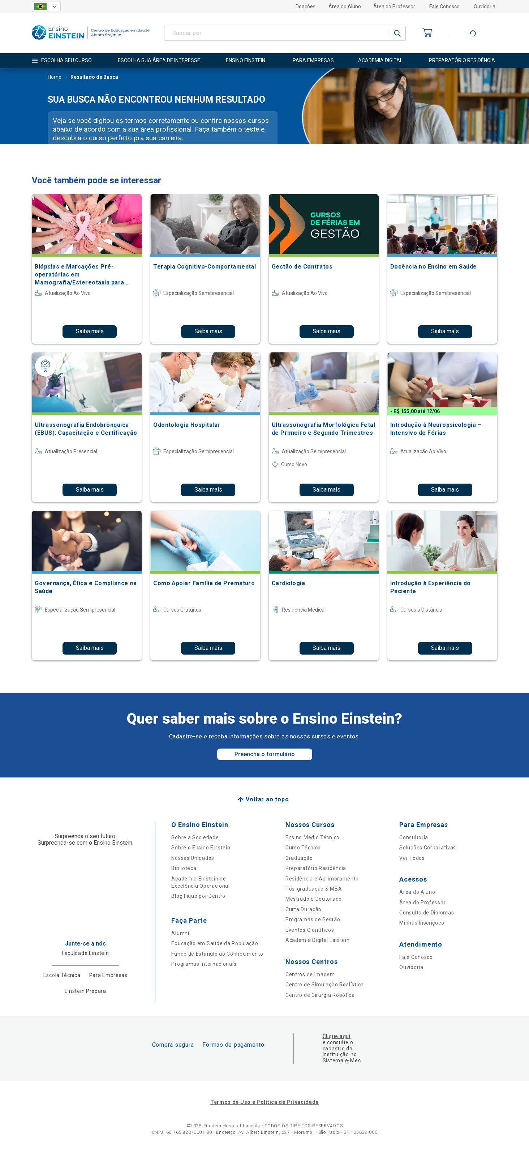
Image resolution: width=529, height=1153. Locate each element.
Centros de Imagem (310, 974)
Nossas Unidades (192, 858)
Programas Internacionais (203, 964)
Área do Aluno (344, 6)
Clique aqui (336, 1036)
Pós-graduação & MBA (313, 889)
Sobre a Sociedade (195, 837)
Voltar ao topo (267, 799)
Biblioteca (183, 868)
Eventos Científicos (309, 930)
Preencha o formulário (265, 754)
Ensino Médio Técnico (312, 837)
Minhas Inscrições (421, 923)
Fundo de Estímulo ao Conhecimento (217, 954)
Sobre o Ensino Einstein (200, 847)
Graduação (299, 858)
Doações (305, 6)
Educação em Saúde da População (214, 943)
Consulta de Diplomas (426, 913)
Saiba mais (90, 331)
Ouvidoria (484, 6)
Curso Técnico (303, 847)
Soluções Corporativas (427, 847)
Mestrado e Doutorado (313, 899)
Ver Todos (412, 858)
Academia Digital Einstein (317, 940)
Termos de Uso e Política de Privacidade (264, 1102)
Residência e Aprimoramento (322, 879)
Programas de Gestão (312, 919)
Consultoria (413, 837)
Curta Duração (303, 909)
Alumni (180, 933)
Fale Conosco (444, 6)
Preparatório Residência (315, 868)
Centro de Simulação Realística (324, 984)
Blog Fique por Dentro (198, 896)
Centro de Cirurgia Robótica (320, 995)
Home (54, 78)
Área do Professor (394, 6)
